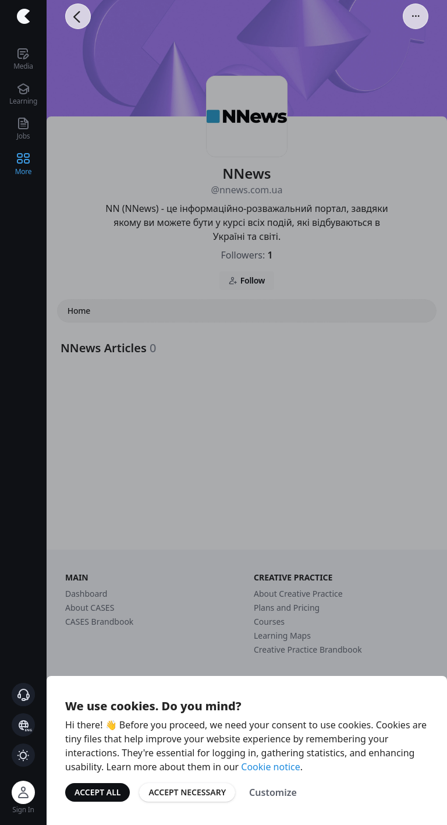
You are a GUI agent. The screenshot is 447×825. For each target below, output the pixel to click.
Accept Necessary (187, 792)
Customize (273, 792)
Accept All (97, 792)
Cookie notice (270, 766)
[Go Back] (78, 16)
